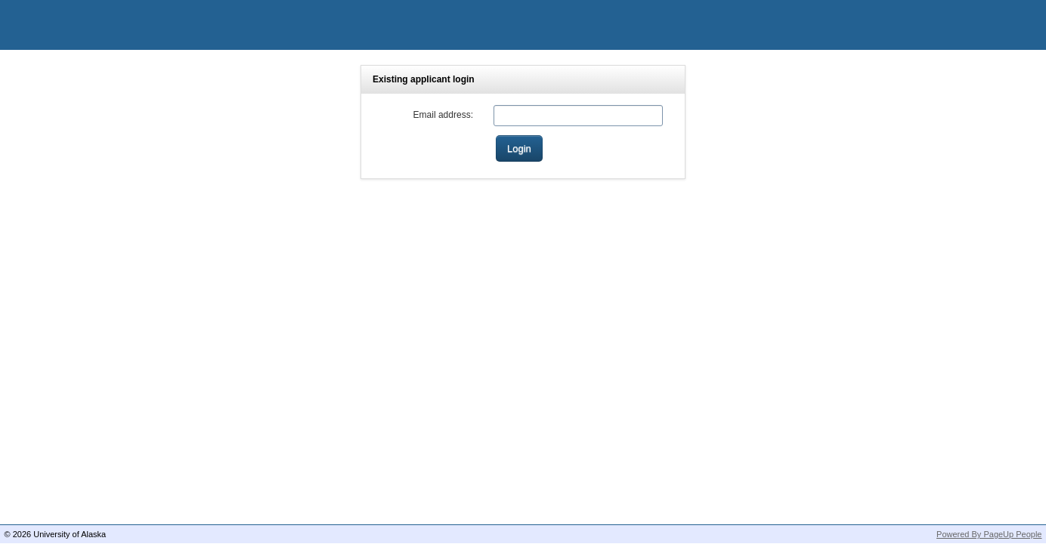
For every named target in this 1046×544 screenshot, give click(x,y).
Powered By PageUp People (988, 534)
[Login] (519, 148)
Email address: (443, 115)
